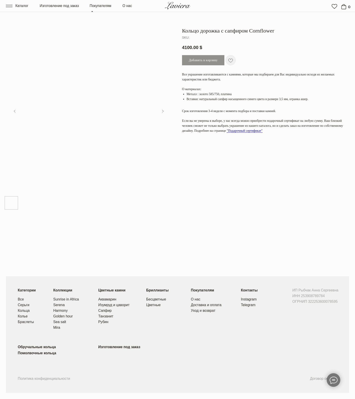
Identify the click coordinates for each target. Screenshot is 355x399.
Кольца (24, 310)
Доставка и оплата (206, 305)
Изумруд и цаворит (114, 305)
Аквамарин (107, 299)
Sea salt (59, 322)
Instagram (249, 299)
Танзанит (105, 316)
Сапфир (105, 310)
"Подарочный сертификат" (244, 130)
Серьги (23, 305)
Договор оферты (323, 378)
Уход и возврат (203, 310)
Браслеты (26, 322)
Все (21, 299)
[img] (334, 6)
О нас (127, 6)
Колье (23, 316)
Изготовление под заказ (59, 6)
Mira (56, 327)
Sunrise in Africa (66, 299)
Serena (59, 305)
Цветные (153, 305)
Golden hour (63, 316)
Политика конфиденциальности (44, 378)
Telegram (248, 305)
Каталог (21, 6)
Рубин (103, 322)
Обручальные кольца (37, 347)
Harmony (60, 310)
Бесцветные (156, 299)
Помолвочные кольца (37, 353)
